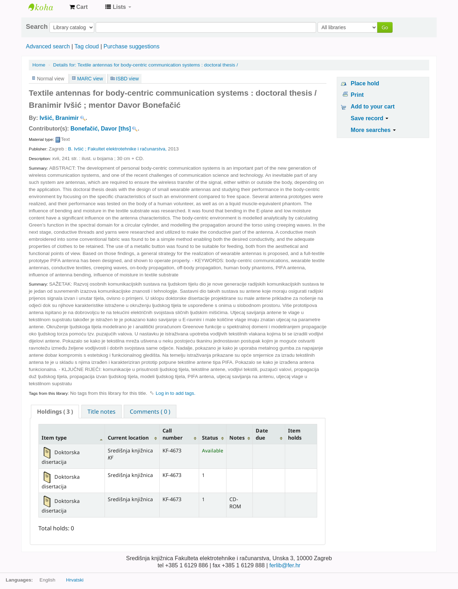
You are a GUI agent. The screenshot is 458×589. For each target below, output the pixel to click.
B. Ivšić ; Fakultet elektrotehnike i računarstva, (118, 149)
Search (37, 26)
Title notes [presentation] (101, 411)
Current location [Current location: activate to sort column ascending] (128, 437)
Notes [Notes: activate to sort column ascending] (237, 437)
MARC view (90, 78)
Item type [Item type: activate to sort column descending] (54, 437)
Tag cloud (86, 46)
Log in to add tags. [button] (176, 393)
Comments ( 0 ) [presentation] (150, 411)
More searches (373, 130)
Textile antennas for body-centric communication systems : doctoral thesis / (145, 65)
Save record (369, 118)
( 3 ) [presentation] (55, 411)
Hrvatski (75, 580)
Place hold (365, 83)
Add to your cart (373, 107)
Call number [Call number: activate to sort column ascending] (172, 434)
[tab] (55, 411)
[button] (78, 7)
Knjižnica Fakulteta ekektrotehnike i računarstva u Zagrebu (46, 7)
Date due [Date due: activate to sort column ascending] (262, 434)
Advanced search (48, 46)
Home (38, 65)
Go (385, 27)
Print (357, 95)
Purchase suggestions (131, 46)
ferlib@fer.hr (284, 565)
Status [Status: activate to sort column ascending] (210, 437)
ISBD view (127, 78)
